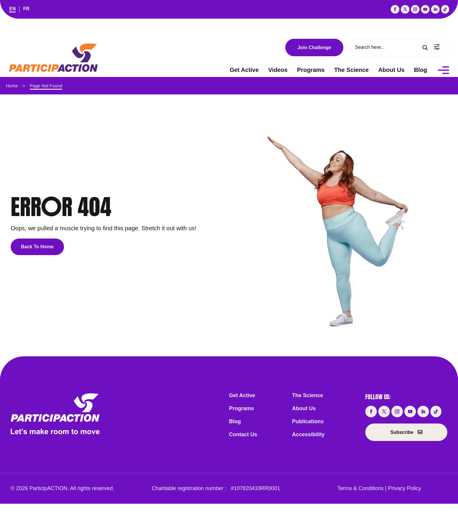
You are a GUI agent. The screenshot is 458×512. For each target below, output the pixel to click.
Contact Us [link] (243, 434)
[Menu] (443, 69)
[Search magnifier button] (425, 48)
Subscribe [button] (401, 432)
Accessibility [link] (308, 434)
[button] (395, 9)
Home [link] (12, 85)
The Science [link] (351, 70)
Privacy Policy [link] (404, 488)
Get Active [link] (244, 70)
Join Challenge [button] (314, 47)
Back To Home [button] (37, 246)
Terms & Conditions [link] (360, 488)
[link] (12, 9)
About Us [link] (391, 70)
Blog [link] (420, 70)
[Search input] (387, 47)
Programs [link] (311, 70)
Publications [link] (308, 421)
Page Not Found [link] (46, 85)
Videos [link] (277, 70)
